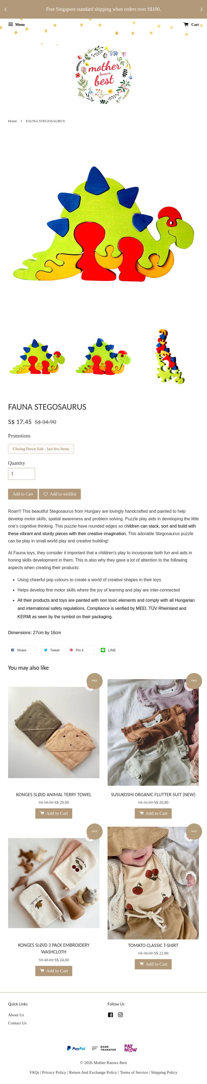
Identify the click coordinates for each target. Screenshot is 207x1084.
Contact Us (17, 1023)
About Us (16, 1015)
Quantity (16, 463)
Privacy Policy (54, 1072)
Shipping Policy (164, 1072)
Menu (16, 25)
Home (12, 121)
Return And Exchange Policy (93, 1072)
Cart (191, 25)
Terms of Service (134, 1072)
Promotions (19, 436)
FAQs (34, 1072)
